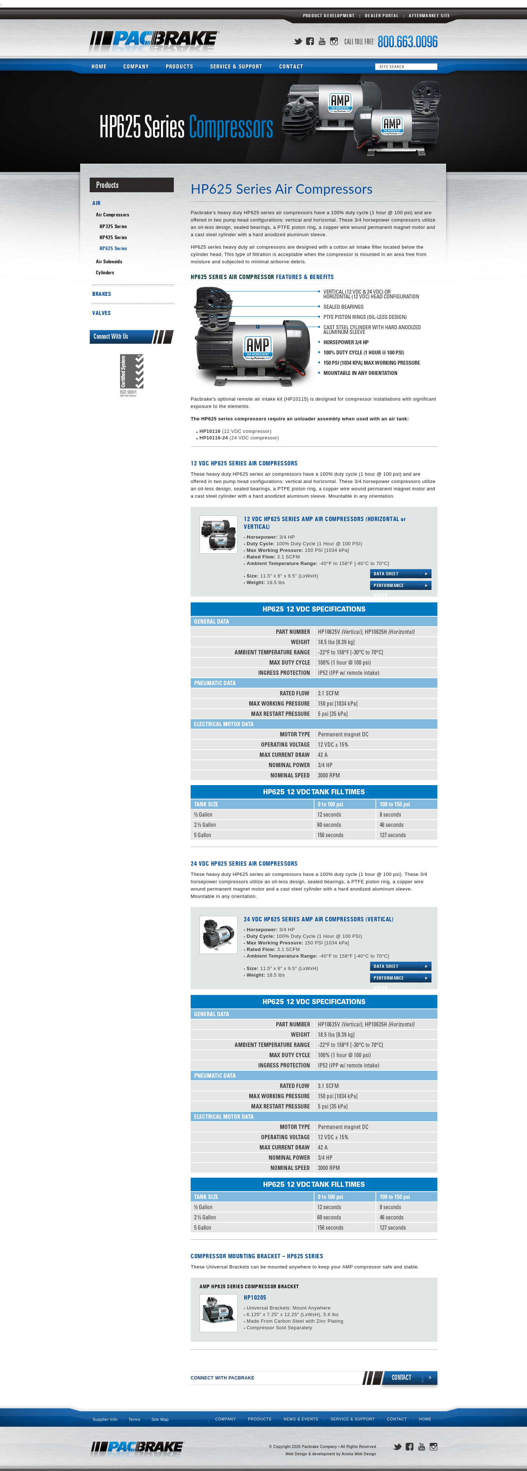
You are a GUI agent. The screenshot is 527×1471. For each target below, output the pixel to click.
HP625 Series (113, 248)
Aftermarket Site (429, 16)
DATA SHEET (386, 573)
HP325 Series (113, 226)
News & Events (301, 1419)
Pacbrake (154, 42)
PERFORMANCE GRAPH (389, 586)
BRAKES (101, 294)
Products (179, 66)
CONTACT (402, 1377)
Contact (291, 66)
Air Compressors (113, 215)
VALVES (101, 313)
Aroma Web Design (358, 1454)
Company (136, 66)
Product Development (329, 16)
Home (98, 66)
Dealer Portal (382, 16)
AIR (96, 203)
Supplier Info (105, 1419)
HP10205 (255, 1297)
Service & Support (236, 66)
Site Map (160, 1419)
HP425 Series (113, 237)
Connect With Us (111, 336)
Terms (134, 1419)
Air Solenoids (109, 261)
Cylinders (105, 272)
